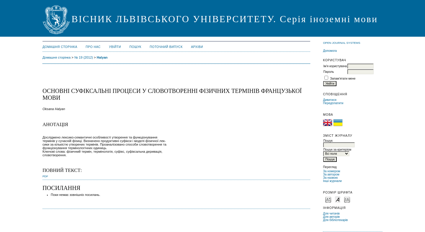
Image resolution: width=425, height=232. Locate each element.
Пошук (135, 47)
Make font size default (338, 199)
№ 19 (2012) (83, 57)
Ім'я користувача (335, 66)
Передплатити (333, 103)
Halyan (102, 57)
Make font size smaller (328, 199)
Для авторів (331, 216)
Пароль (328, 71)
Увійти (115, 47)
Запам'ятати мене (342, 78)
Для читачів (331, 213)
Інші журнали (332, 181)
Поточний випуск (166, 47)
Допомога (330, 50)
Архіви (197, 47)
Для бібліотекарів (335, 220)
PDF (45, 176)
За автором (331, 174)
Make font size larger (347, 199)
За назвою (330, 177)
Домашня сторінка (59, 47)
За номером (331, 171)
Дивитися (329, 100)
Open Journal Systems (341, 42)
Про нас (93, 47)
